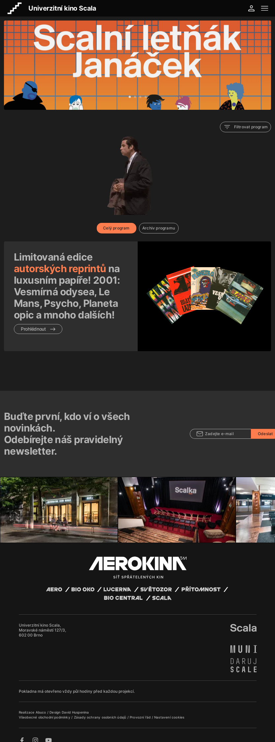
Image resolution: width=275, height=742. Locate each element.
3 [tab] (140, 97)
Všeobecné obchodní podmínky (45, 710)
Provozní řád (141, 710)
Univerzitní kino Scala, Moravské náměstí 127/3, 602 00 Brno (42, 622)
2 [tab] (135, 97)
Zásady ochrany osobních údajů (100, 710)
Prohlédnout (38, 329)
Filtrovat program (245, 127)
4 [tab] (145, 97)
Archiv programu (158, 228)
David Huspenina (75, 705)
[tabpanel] (137, 65)
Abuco (41, 705)
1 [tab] (129, 97)
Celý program (116, 228)
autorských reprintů (60, 268)
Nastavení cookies (169, 710)
